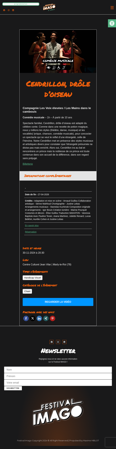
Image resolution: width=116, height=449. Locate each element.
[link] (112, 23)
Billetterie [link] (28, 164)
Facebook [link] (26, 318)
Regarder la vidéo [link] (58, 302)
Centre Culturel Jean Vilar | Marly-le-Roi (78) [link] (47, 264)
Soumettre (13, 388)
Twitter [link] (32, 318)
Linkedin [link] (39, 318)
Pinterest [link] (52, 318)
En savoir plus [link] (32, 225)
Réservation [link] (31, 232)
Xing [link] (46, 318)
